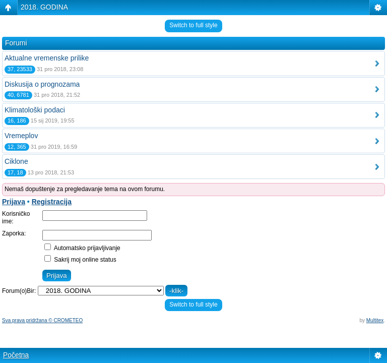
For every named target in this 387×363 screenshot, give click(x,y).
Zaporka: (14, 233)
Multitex (374, 320)
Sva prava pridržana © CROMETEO (42, 320)
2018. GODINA (44, 7)
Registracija (52, 202)
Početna (16, 355)
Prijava (13, 202)
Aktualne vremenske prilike (47, 58)
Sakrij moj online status (80, 259)
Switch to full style (193, 25)
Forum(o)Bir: (19, 290)
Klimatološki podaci (35, 110)
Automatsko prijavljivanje (82, 248)
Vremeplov (21, 136)
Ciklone (16, 161)
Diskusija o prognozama (42, 84)
